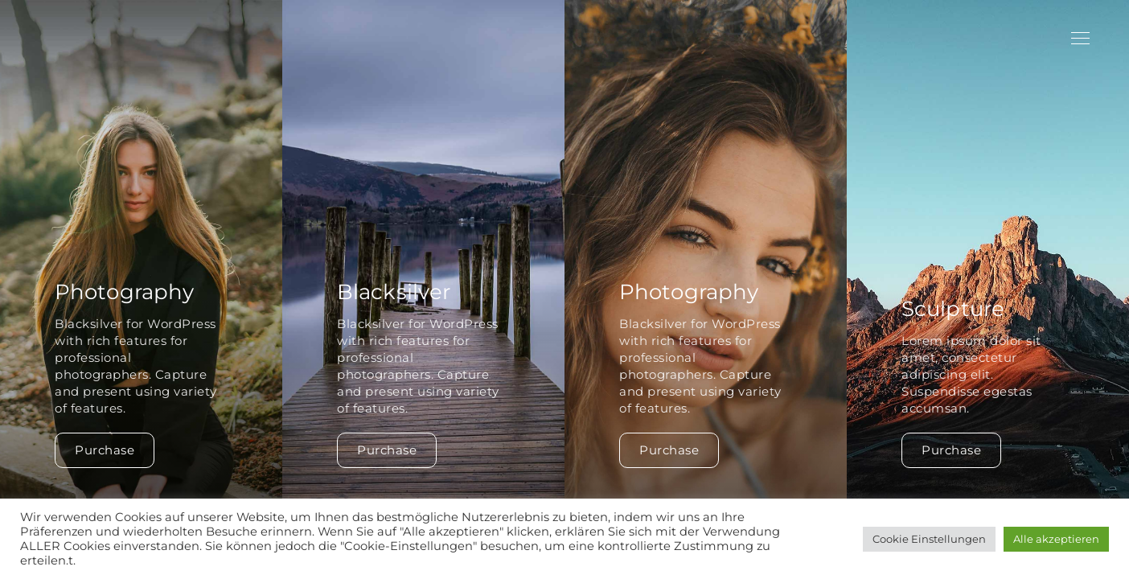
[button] (1110, 289)
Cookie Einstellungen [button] (929, 538)
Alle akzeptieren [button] (1056, 538)
